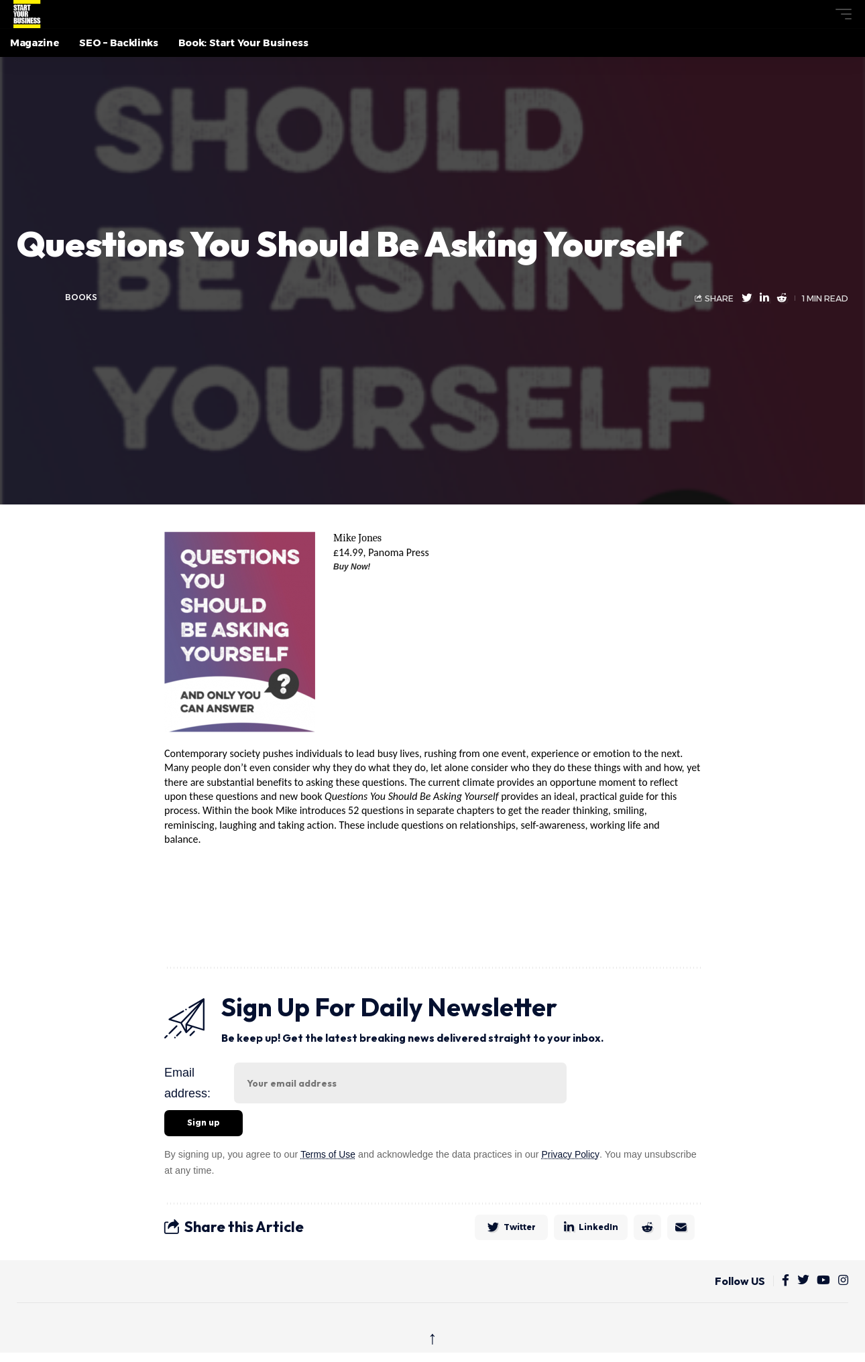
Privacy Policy (573, 1155)
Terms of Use (328, 1155)
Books (81, 297)
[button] (819, 14)
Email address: (187, 1083)
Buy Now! (351, 566)
